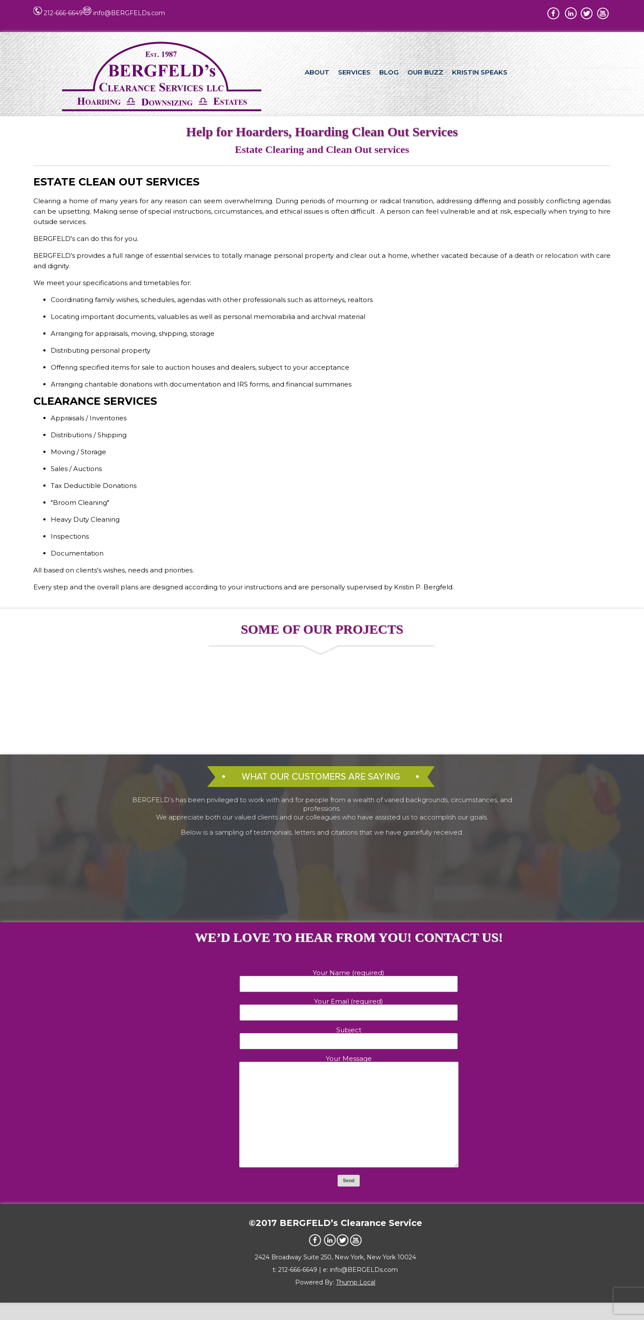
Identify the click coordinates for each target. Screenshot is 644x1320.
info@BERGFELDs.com (129, 13)
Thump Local (355, 1300)
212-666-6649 (63, 13)
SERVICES (354, 72)
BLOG (389, 72)
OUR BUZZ (425, 72)
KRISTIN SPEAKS (479, 72)
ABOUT (317, 72)
